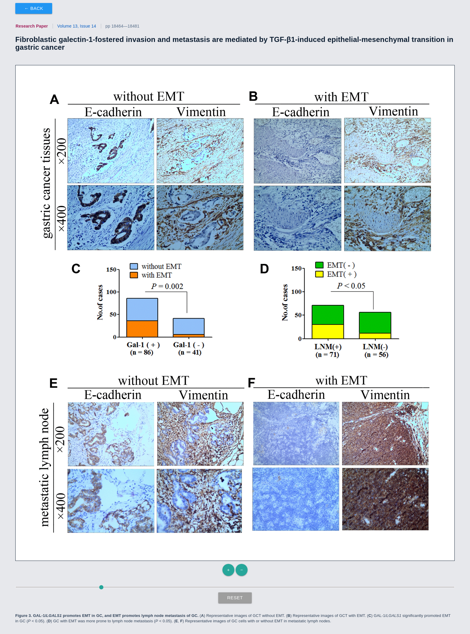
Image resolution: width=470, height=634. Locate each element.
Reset (235, 597)
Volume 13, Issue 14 (76, 26)
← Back (33, 8)
